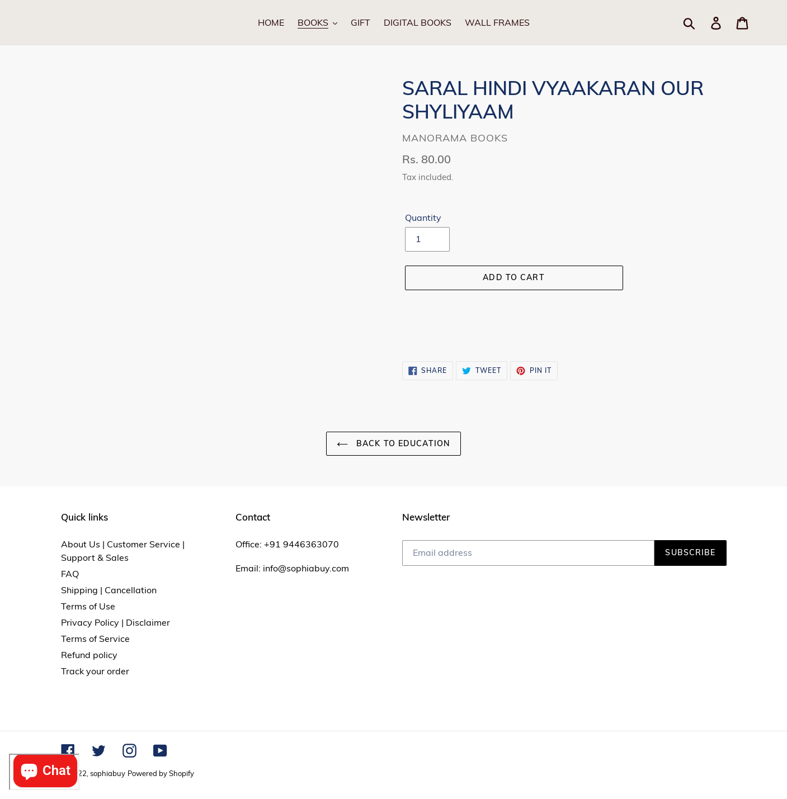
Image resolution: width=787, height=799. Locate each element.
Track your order (95, 671)
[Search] (702, 22)
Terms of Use (88, 606)
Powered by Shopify (161, 773)
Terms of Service (95, 638)
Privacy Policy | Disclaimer (115, 622)
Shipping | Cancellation (109, 589)
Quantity (423, 217)
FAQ (70, 573)
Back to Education (393, 443)
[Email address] (528, 553)
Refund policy (89, 654)
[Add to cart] (514, 278)
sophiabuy (107, 773)
